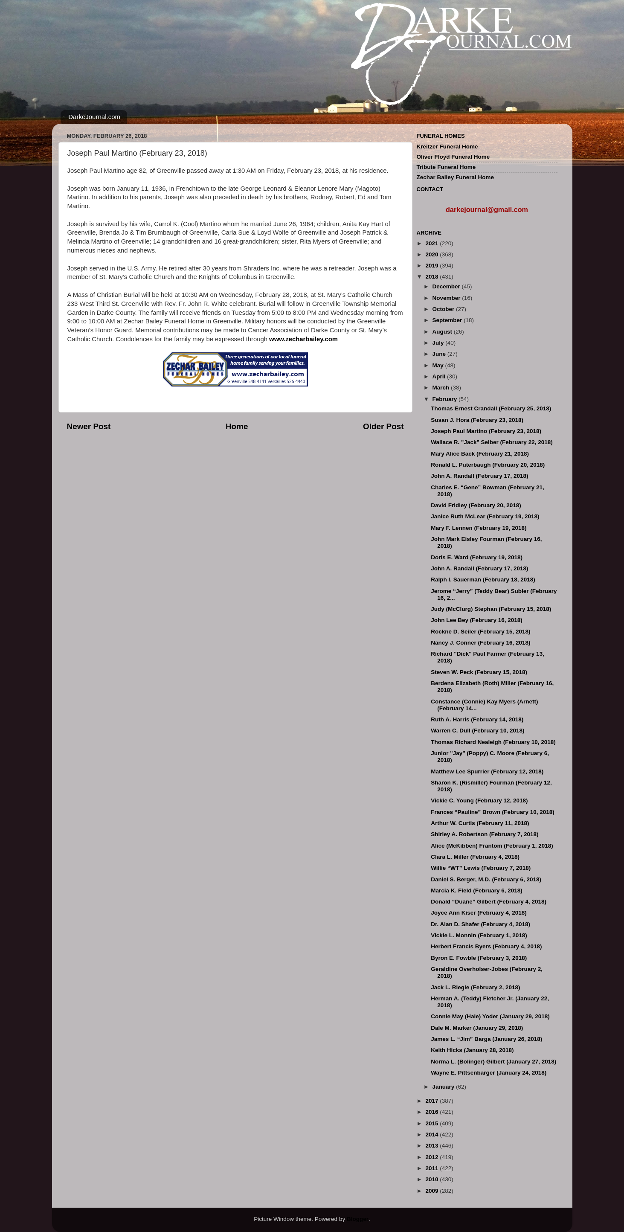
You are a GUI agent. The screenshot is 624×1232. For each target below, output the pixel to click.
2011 (432, 1168)
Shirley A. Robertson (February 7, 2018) (484, 834)
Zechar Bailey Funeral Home (455, 177)
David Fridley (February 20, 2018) (476, 505)
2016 (432, 1112)
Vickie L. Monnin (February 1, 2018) (479, 935)
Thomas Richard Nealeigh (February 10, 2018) (493, 742)
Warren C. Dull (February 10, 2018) (477, 730)
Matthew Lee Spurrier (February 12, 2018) (487, 771)
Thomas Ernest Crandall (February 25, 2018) (491, 408)
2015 (432, 1123)
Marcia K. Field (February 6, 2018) (476, 890)
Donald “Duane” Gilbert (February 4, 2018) (488, 901)
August (443, 331)
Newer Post (89, 426)
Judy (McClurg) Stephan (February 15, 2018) (491, 609)
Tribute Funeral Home (446, 167)
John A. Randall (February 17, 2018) (479, 476)
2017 (432, 1101)
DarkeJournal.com (94, 116)
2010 (432, 1179)
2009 (432, 1191)
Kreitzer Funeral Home (447, 146)
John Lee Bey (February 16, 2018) (476, 620)
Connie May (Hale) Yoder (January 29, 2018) (490, 1016)
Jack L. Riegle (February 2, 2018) (475, 987)
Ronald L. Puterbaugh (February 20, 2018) (488, 465)
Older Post (383, 426)
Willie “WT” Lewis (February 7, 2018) (481, 868)
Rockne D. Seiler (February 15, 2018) (480, 631)
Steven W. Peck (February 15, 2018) (479, 672)
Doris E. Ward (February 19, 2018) (476, 557)
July (439, 343)
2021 (432, 243)
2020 (432, 254)
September (448, 320)
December (447, 286)
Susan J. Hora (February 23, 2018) (477, 420)
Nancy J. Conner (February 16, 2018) (480, 642)
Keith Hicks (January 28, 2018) (472, 1050)
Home (237, 426)
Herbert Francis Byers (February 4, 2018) (486, 946)
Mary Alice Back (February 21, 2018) (480, 453)
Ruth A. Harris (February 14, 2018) (477, 719)
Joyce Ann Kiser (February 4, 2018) (479, 912)
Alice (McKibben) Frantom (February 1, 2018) (492, 846)
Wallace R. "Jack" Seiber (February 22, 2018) (491, 442)
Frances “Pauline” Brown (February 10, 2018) (492, 812)
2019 (432, 265)
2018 (432, 276)
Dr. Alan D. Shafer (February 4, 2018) (480, 924)
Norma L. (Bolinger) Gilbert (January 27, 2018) (493, 1061)
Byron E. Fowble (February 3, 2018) (479, 958)
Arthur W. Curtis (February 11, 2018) (480, 823)
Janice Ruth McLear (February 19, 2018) (485, 516)
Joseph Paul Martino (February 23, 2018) (486, 431)
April (439, 376)
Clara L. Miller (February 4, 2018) (475, 857)
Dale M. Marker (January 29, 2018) (477, 1028)
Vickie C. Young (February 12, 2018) (479, 800)
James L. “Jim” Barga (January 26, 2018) (486, 1039)
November (447, 298)
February (445, 399)
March (441, 387)
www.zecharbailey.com (303, 339)
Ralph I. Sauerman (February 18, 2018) (483, 579)
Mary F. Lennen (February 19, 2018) (478, 528)
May (438, 365)
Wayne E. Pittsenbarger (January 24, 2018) (488, 1072)
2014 (432, 1134)
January (444, 1087)
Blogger (358, 1219)
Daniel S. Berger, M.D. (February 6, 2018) (486, 879)
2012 (432, 1157)
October (444, 309)
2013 (432, 1145)
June (439, 354)
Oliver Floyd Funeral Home (453, 157)
